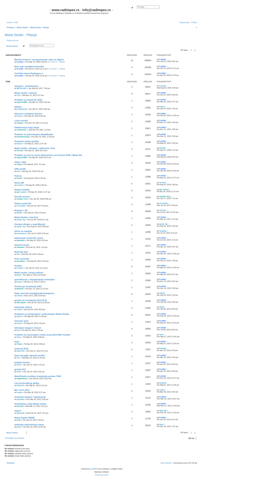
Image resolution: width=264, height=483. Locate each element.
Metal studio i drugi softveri (28, 272)
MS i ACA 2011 (22, 390)
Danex (162, 106)
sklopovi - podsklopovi (26, 86)
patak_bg (21, 220)
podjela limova (22, 362)
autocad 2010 (21, 348)
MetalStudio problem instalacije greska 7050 (37, 376)
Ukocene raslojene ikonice (28, 113)
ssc (18, 358)
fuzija (19, 164)
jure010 (20, 406)
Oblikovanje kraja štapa (26, 127)
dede (19, 365)
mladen (20, 268)
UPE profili (20, 169)
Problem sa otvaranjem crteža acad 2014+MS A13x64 (42, 335)
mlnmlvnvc (21, 130)
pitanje (18, 106)
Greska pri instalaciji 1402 (28, 286)
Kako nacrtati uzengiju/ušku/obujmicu (34, 293)
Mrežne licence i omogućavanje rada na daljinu (39, 59)
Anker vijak (20, 162)
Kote (16, 341)
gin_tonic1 (21, 192)
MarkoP (20, 289)
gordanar (21, 261)
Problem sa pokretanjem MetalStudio (33, 134)
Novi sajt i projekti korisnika (29, 66)
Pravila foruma (12, 40)
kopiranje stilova (23, 307)
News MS (19, 183)
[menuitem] (16, 22)
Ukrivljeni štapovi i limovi (27, 328)
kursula (162, 348)
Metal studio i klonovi (25, 93)
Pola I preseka (21, 259)
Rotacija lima (21, 252)
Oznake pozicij (22, 196)
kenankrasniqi (23, 137)
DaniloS (20, 385)
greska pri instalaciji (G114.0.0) (30, 300)
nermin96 (21, 206)
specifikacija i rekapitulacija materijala (34, 279)
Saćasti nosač (21, 245)
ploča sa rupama (23, 231)
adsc (19, 337)
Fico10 (20, 150)
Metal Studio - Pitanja (21, 35)
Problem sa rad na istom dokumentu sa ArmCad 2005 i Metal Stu (48, 155)
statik (19, 309)
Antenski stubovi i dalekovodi (30, 397)
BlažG (19, 213)
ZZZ (18, 95)
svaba (19, 392)
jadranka (20, 240)
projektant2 (22, 109)
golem (19, 316)
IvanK (19, 178)
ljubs (19, 427)
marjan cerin (22, 199)
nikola (19, 296)
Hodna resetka (22, 189)
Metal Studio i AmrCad (26, 217)
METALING (21, 88)
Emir (19, 275)
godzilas (20, 399)
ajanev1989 (22, 102)
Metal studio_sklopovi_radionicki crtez (34, 148)
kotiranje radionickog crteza (29, 424)
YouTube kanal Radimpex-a (28, 73)
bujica (19, 116)
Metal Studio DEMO (24, 417)
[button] (198, 50)
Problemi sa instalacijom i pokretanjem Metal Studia (41, 314)
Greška (18, 265)
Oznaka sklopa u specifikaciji (29, 224)
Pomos (18, 176)
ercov (19, 282)
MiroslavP (21, 302)
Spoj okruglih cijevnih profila (29, 355)
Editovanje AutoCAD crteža (28, 238)
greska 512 (20, 369)
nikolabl (20, 247)
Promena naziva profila (26, 141)
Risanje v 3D (20, 210)
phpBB (92, 469)
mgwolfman (22, 379)
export (17, 411)
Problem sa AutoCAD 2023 (28, 100)
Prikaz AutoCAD (22, 203)
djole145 (20, 351)
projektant (21, 233)
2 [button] (194, 50)
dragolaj (163, 231)
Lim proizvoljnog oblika (26, 383)
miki (19, 420)
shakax (20, 123)
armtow (162, 86)
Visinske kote (21, 321)
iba (18, 171)
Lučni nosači (21, 120)
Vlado (19, 344)
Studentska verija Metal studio (30, 404)
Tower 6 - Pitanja (58, 62)
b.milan (20, 62)
